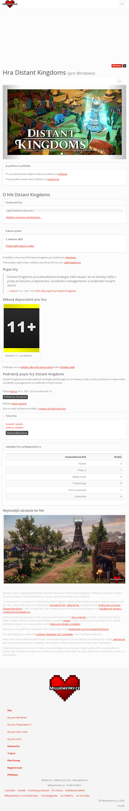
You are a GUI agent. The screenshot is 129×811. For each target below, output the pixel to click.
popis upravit (19, 403)
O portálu (10, 790)
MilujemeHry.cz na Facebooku (21, 795)
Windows (71, 257)
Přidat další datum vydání (20, 246)
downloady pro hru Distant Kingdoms (89, 629)
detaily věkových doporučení (37, 367)
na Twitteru (67, 795)
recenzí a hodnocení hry (52, 408)
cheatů (66, 620)
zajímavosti (119, 639)
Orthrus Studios (15, 427)
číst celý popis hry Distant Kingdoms (56, 291)
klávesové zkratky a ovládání (65, 624)
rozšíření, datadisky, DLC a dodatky (54, 634)
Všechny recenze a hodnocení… (24, 217)
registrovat (53, 179)
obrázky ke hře (57, 605)
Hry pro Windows (17, 717)
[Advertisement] (64, 36)
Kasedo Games (14, 424)
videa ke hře (72, 605)
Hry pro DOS (14, 739)
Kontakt (22, 790)
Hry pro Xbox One (17, 731)
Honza (13, 291)
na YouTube (83, 795)
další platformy (72, 262)
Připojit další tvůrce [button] (17, 432)
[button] (12, 122)
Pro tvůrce (57, 790)
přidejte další (67, 367)
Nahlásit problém (75, 790)
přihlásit (62, 174)
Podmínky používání (38, 790)
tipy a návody (79, 617)
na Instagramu (49, 795)
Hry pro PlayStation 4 (19, 724)
